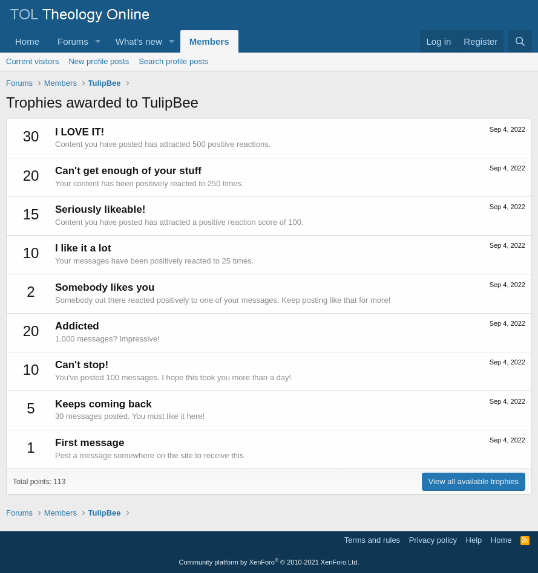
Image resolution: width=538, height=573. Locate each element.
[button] (98, 41)
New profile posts (98, 61)
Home (27, 41)
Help (474, 540)
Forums (72, 41)
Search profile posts (173, 61)
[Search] (520, 41)
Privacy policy (433, 540)
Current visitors (32, 61)
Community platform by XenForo (269, 562)
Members (209, 41)
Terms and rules (372, 540)
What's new (139, 41)
